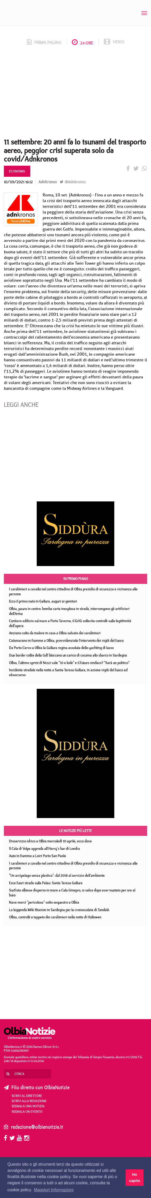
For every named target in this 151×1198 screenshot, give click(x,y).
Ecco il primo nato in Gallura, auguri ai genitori (43, 601)
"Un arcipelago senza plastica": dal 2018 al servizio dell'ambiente (57, 875)
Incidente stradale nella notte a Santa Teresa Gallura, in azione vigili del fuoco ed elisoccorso (68, 672)
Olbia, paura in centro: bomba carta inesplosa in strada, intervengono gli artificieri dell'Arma (69, 611)
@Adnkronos (73, 182)
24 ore (82, 43)
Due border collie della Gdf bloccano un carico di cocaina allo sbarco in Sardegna (68, 655)
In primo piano (75, 578)
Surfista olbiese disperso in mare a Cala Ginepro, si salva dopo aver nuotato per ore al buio (72, 893)
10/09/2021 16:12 (18, 182)
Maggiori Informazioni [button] (53, 1190)
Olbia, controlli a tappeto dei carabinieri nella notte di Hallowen (55, 917)
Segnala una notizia (28, 1106)
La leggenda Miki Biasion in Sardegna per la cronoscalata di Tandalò (59, 909)
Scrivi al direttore (27, 1095)
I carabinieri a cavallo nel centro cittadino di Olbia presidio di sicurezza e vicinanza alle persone (73, 591)
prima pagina (44, 42)
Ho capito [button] (134, 1177)
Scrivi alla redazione (29, 1100)
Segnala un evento (27, 1111)
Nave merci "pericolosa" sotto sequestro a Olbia (44, 902)
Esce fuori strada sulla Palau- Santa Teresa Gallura (45, 883)
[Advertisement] (75, 93)
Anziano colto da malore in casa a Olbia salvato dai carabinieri (55, 633)
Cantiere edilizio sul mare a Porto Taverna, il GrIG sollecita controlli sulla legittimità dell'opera (70, 623)
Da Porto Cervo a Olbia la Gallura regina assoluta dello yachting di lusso (61, 647)
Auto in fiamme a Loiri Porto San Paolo (37, 855)
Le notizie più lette (75, 830)
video (114, 42)
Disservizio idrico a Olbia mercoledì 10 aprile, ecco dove (50, 841)
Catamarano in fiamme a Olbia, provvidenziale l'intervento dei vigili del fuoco (66, 640)
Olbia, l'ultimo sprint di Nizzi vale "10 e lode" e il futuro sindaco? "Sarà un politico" (69, 662)
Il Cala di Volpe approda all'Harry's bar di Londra (44, 848)
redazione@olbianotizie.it (37, 1126)
